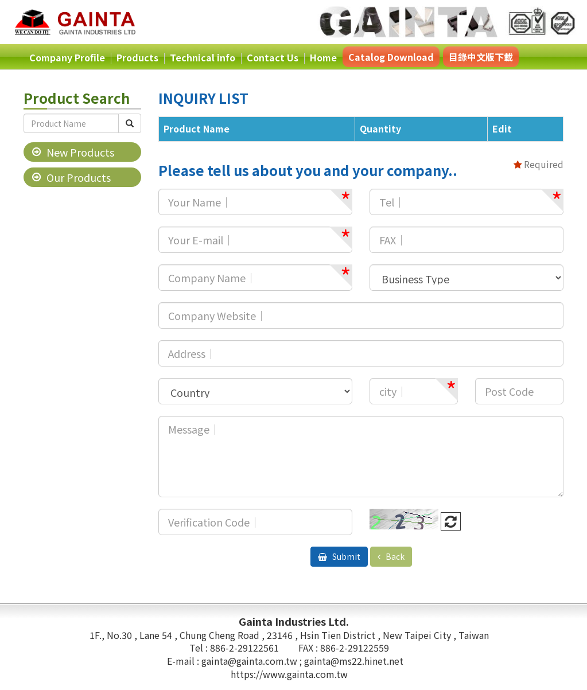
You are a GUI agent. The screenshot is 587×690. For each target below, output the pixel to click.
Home (323, 57)
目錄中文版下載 (481, 57)
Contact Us (272, 57)
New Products (80, 152)
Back (394, 556)
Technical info (202, 57)
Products (137, 57)
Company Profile (67, 57)
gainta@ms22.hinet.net (353, 661)
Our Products (78, 177)
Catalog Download (391, 57)
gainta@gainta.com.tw (250, 661)
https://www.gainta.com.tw (289, 674)
